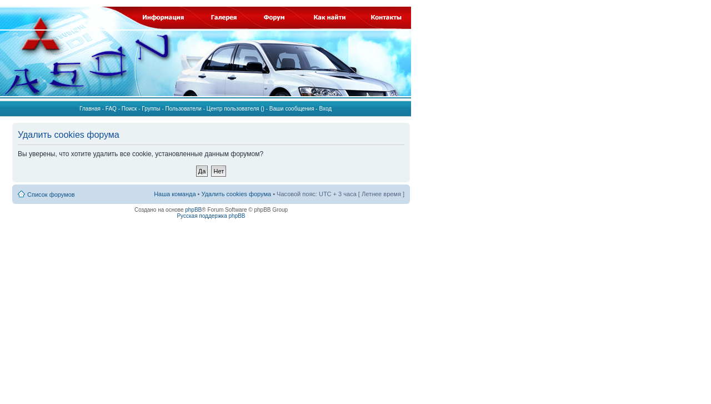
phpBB (193, 210)
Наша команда (175, 194)
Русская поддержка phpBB (211, 216)
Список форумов (51, 194)
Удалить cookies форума (237, 194)
